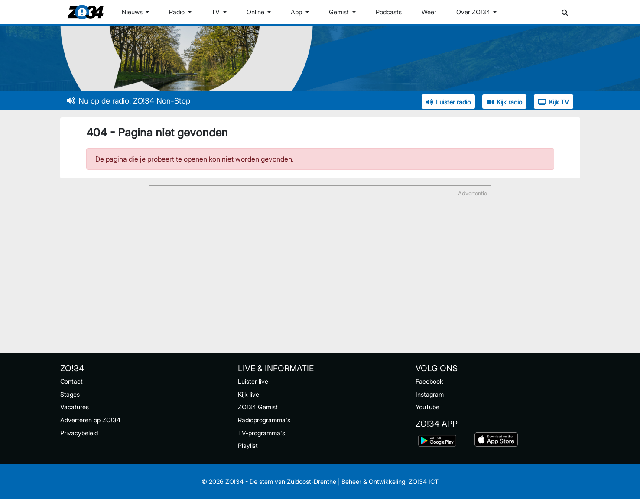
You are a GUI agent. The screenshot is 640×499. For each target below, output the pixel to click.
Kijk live (248, 394)
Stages (70, 394)
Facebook (429, 381)
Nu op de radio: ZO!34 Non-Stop (128, 100)
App (297, 12)
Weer (429, 12)
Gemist (340, 12)
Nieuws (133, 12)
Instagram (430, 394)
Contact (71, 381)
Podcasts (389, 12)
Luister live (253, 381)
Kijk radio (504, 102)
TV (216, 12)
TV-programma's (261, 433)
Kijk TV (553, 102)
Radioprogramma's (264, 420)
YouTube (427, 407)
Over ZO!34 (474, 12)
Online (256, 12)
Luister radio (448, 102)
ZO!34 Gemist (258, 407)
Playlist (248, 445)
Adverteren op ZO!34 (90, 420)
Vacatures (74, 407)
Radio (177, 12)
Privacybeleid (79, 433)
